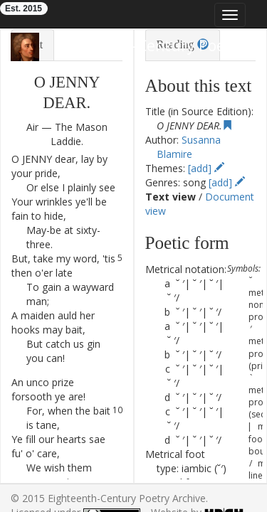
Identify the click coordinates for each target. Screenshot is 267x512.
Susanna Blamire (188, 147)
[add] (206, 168)
